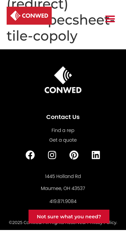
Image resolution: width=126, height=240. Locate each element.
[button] (110, 19)
